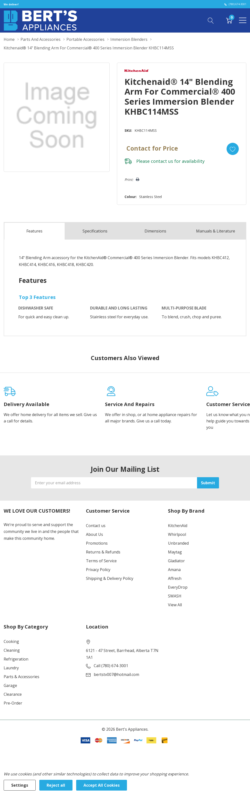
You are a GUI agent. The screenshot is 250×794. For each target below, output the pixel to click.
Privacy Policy (98, 569)
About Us (94, 534)
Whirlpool (177, 534)
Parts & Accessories (21, 676)
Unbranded (178, 543)
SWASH (174, 596)
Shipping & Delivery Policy (109, 578)
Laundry (11, 668)
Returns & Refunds (103, 552)
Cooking (11, 641)
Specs (95, 231)
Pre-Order (13, 703)
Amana (174, 569)
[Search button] (211, 20)
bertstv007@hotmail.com (116, 674)
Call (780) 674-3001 (111, 665)
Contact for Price (152, 148)
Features (34, 231)
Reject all (56, 785)
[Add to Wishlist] (233, 149)
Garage (10, 685)
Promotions (97, 543)
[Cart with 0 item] (229, 20)
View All (175, 604)
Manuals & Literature (215, 231)
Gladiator (176, 560)
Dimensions (155, 231)
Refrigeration (16, 659)
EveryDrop (178, 587)
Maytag (175, 552)
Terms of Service (101, 560)
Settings (19, 785)
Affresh (174, 578)
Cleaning (12, 650)
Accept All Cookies (101, 785)
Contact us (95, 525)
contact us (162, 161)
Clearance (13, 694)
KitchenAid (177, 525)
